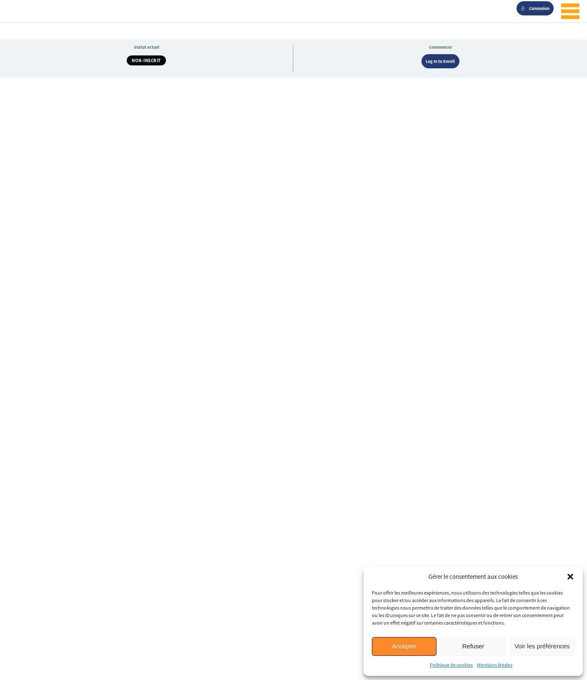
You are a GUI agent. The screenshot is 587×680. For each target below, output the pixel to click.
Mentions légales (494, 665)
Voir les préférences (542, 646)
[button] (570, 576)
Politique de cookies (451, 665)
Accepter (404, 646)
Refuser (473, 646)
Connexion (535, 8)
